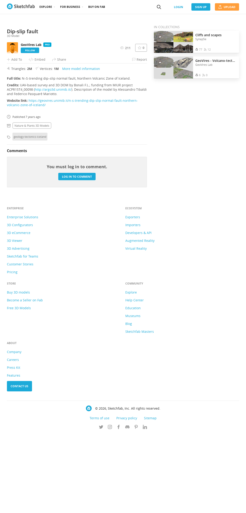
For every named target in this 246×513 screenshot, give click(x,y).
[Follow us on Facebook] (119, 505)
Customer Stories (20, 342)
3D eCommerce (18, 311)
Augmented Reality (140, 319)
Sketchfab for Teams (22, 335)
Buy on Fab (96, 7)
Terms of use (99, 496)
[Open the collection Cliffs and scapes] (173, 42)
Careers (13, 438)
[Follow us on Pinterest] (136, 505)
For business (70, 7)
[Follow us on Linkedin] (145, 505)
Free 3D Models (19, 386)
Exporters (132, 295)
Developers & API (138, 311)
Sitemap (150, 496)
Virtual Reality (136, 327)
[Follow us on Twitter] (101, 505)
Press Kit (13, 446)
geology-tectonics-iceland (30, 215)
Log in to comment (77, 255)
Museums (133, 394)
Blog (128, 402)
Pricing (12, 350)
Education (133, 386)
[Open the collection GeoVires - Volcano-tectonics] (173, 67)
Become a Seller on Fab (25, 378)
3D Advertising (18, 327)
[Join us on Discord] (127, 505)
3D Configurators (20, 303)
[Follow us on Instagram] (110, 505)
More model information (81, 147)
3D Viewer (14, 319)
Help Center (134, 378)
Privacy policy (126, 496)
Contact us (19, 465)
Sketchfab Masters (139, 410)
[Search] (159, 6)
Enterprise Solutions (22, 295)
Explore (45, 7)
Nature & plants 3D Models (32, 204)
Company (14, 430)
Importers (133, 303)
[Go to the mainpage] (21, 6)
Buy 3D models (18, 371)
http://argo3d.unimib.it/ (53, 168)
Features (13, 454)
